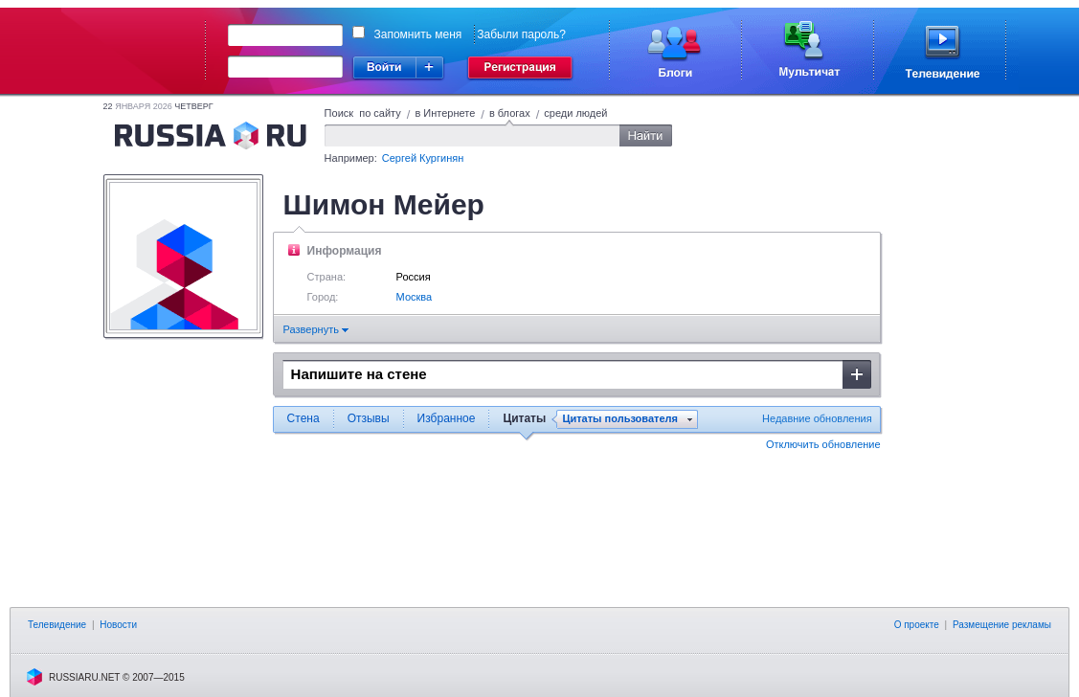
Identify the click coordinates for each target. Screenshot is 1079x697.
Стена (303, 418)
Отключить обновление (823, 444)
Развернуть (315, 329)
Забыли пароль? (521, 34)
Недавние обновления (817, 418)
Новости (118, 624)
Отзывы (369, 418)
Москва (414, 297)
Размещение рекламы (1002, 624)
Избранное (446, 418)
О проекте (916, 624)
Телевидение (57, 624)
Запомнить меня (418, 34)
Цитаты (524, 418)
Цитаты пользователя (620, 419)
